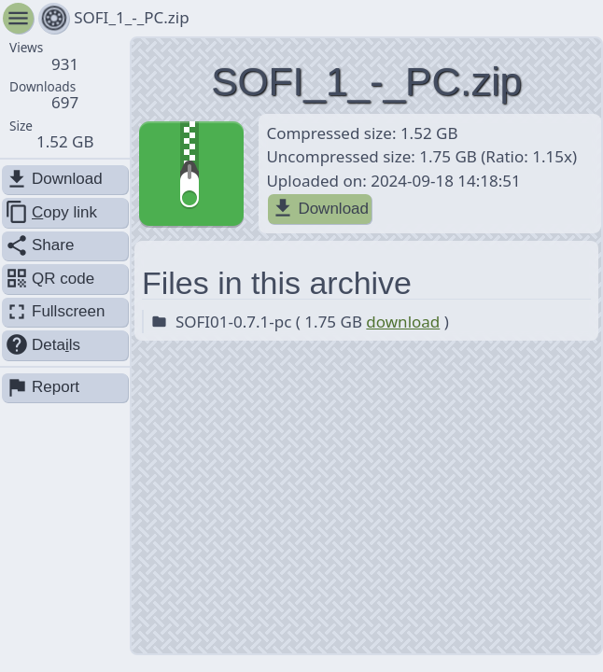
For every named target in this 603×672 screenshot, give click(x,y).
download (403, 321)
